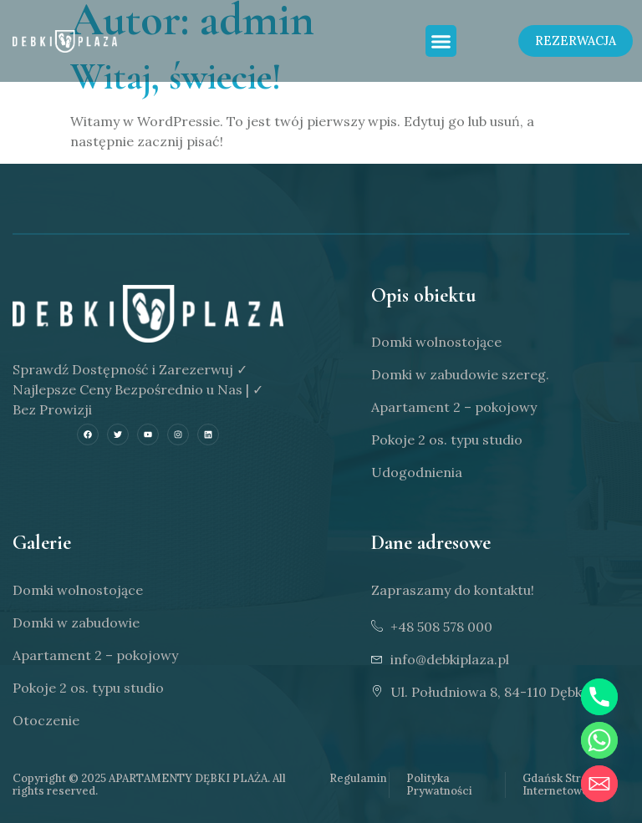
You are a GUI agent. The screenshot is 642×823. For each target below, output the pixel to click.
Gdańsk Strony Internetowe (561, 785)
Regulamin (358, 778)
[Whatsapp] (599, 740)
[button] (441, 42)
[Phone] (599, 696)
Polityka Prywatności (439, 785)
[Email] (599, 783)
